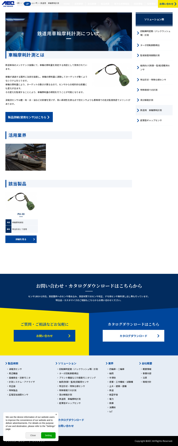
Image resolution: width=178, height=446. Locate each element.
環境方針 (147, 381)
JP (27, 4)
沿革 (145, 377)
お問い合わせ (44, 336)
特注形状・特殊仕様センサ (153, 79)
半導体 (112, 377)
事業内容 (147, 373)
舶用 (111, 373)
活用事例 (78, 3)
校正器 (12, 386)
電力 (111, 398)
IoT (111, 411)
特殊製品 (13, 390)
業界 (110, 363)
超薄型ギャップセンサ (151, 120)
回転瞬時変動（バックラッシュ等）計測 (155, 33)
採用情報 (151, 3)
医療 (111, 403)
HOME (67, 3)
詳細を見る (21, 239)
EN (35, 4)
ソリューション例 (154, 19)
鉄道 (25, 157)
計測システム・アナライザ (22, 381)
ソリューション (67, 363)
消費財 (112, 407)
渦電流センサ (15, 369)
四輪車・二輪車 (116, 369)
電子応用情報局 (121, 3)
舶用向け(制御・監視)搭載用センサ (155, 67)
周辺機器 (13, 373)
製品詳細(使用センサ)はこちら (27, 117)
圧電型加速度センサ (18, 394)
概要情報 (147, 369)
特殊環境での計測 (149, 89)
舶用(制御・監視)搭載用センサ (74, 381)
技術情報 (138, 3)
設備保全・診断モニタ (19, 377)
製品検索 (105, 3)
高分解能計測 (146, 99)
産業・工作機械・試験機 (121, 381)
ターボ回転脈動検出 (150, 45)
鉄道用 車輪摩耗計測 (151, 110)
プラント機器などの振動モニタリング (77, 377)
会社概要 (92, 3)
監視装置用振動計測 (150, 55)
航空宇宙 (113, 394)
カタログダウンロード (133, 336)
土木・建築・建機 (118, 386)
